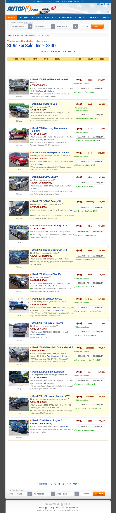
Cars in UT (80, 431)
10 (55, 483)
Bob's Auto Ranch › (51, 115)
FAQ (63, 508)
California (79, 211)
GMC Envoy (89, 187)
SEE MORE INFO (83, 88)
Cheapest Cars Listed (30, 17)
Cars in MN (80, 287)
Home (11, 17)
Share (101, 4)
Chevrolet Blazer (91, 336)
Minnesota (80, 119)
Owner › (34, 188)
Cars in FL (79, 236)
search (97, 26)
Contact (75, 508)
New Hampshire (81, 312)
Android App (42, 508)
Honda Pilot (90, 287)
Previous (42, 483)
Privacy (68, 508)
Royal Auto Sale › (54, 408)
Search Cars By (67, 17)
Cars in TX (80, 336)
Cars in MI (79, 92)
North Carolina (81, 409)
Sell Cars (50, 17)
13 (66, 483)
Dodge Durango (90, 236)
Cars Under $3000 (91, 119)
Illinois (78, 165)
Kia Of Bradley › (37, 164)
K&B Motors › (41, 335)
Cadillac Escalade (91, 385)
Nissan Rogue (90, 431)
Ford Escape (89, 92)
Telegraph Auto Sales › (47, 91)
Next (76, 483)
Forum (94, 17)
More (105, 17)
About (58, 508)
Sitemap (51, 508)
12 (63, 483)
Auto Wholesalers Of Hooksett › (58, 356)
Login (108, 4)
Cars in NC (80, 187)
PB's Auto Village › (59, 310)
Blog (82, 17)
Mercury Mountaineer (92, 141)
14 (70, 483)
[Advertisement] (58, 68)
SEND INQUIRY (98, 88)
